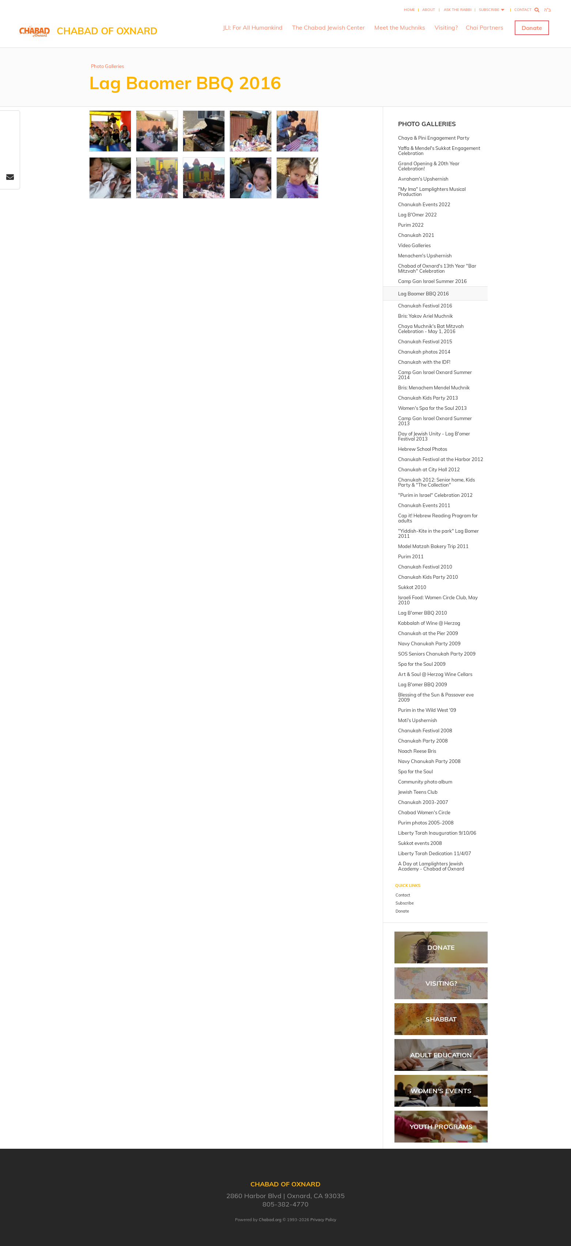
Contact (523, 9)
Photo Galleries (107, 66)
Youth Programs (441, 1126)
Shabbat (441, 1019)
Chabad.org (270, 1219)
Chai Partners (484, 27)
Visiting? (446, 27)
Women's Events (441, 1091)
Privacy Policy (323, 1219)
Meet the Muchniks (399, 27)
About (428, 9)
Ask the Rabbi (458, 9)
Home (409, 9)
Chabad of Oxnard (107, 31)
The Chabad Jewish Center (328, 27)
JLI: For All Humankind (253, 27)
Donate (532, 27)
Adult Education (441, 1055)
